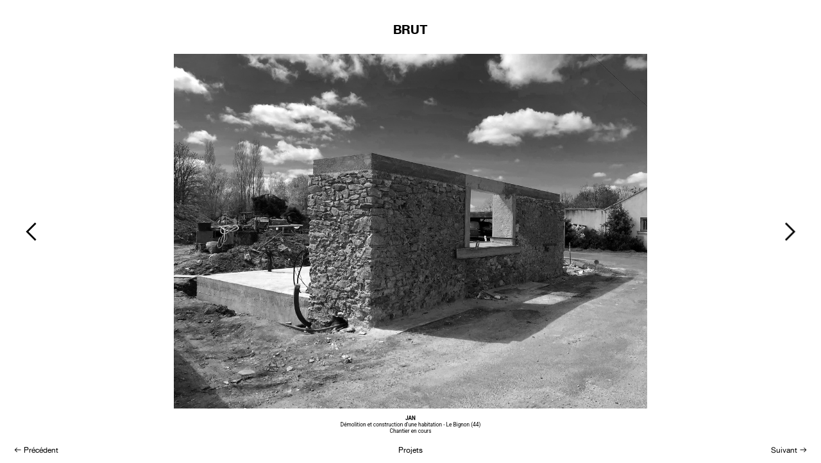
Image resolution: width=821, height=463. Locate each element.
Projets (410, 450)
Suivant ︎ (789, 450)
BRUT (410, 29)
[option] (410, 246)
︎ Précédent (35, 450)
